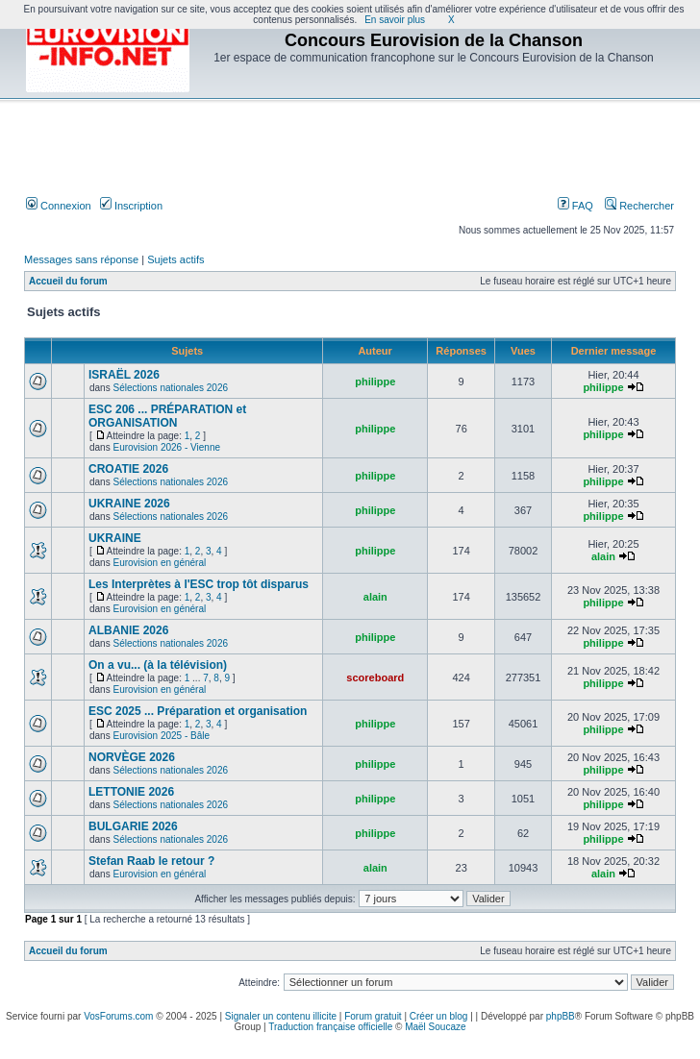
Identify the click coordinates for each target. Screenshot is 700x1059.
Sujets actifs (175, 259)
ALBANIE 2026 (128, 630)
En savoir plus (394, 19)
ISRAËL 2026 (124, 375)
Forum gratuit (372, 1016)
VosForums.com (118, 1016)
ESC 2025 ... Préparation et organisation (197, 711)
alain (603, 556)
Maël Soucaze (435, 1027)
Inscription (131, 205)
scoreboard (375, 677)
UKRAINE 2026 (129, 503)
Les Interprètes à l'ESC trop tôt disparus (198, 584)
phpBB (560, 1016)
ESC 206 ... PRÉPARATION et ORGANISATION (167, 416)
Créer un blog (439, 1016)
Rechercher (639, 205)
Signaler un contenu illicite (281, 1016)
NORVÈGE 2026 (131, 757)
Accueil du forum (68, 281)
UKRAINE (114, 538)
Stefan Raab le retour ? (151, 861)
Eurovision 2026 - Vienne (166, 447)
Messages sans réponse (81, 259)
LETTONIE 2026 (131, 792)
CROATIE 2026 (128, 469)
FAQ (575, 205)
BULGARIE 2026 (133, 826)
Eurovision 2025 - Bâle (161, 735)
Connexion (58, 205)
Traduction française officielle (330, 1027)
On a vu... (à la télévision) (157, 665)
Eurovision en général (159, 562)
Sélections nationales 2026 (170, 387)
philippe (375, 381)
